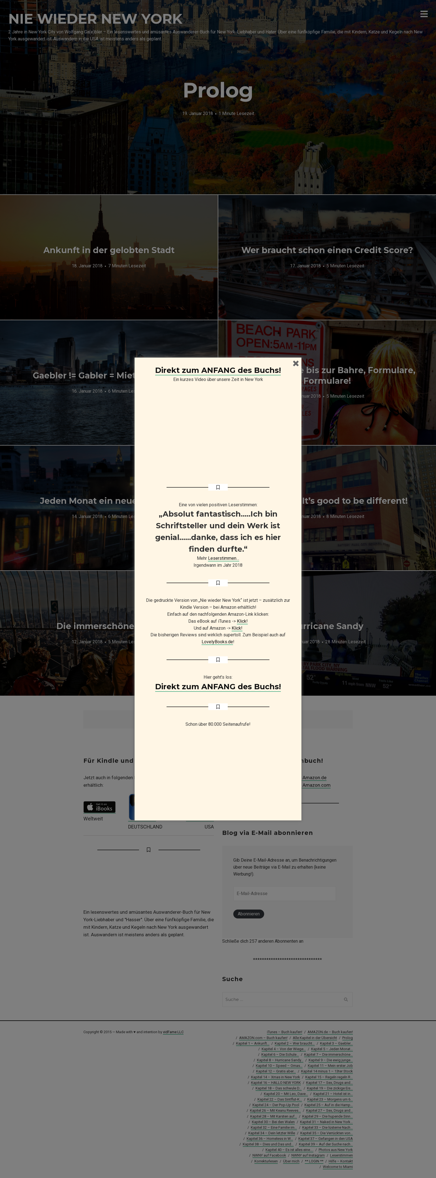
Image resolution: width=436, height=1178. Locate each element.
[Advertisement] (218, 776)
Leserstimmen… (223, 558)
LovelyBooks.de (217, 641)
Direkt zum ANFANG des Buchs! (218, 370)
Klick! (242, 621)
